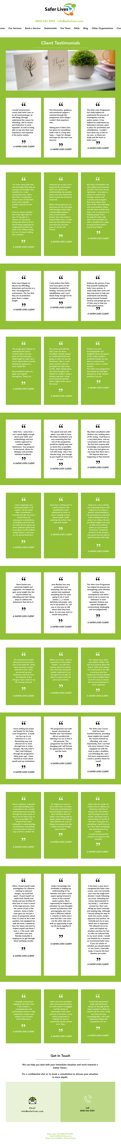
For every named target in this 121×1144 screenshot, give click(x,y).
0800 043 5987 (46, 21)
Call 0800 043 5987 (65, 1134)
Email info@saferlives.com (60, 1136)
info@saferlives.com (70, 21)
